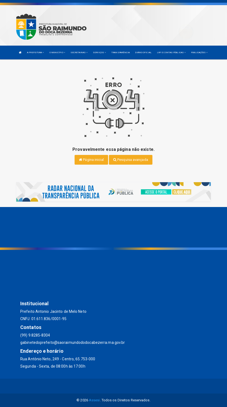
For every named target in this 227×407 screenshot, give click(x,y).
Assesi (94, 400)
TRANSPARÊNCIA (120, 52)
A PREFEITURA (35, 52)
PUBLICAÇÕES (199, 52)
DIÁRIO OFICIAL (143, 52)
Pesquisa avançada (130, 160)
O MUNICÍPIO (57, 52)
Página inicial (91, 160)
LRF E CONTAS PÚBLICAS (171, 52)
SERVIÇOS (99, 52)
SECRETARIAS (79, 52)
